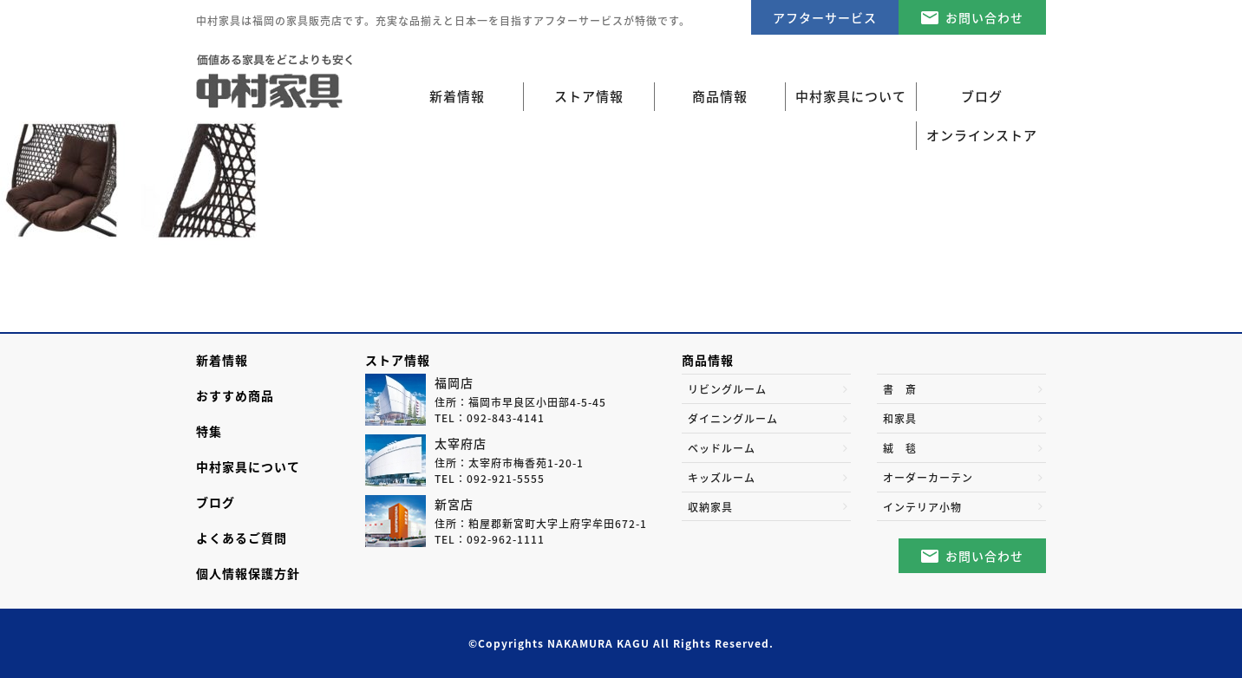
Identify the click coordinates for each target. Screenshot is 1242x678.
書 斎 (900, 389)
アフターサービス (825, 17)
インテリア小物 (922, 507)
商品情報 (708, 359)
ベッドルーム (721, 448)
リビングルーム (727, 389)
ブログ (215, 502)
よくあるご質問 (241, 537)
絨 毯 (900, 448)
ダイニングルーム (733, 419)
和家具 (900, 419)
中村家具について (248, 466)
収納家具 (710, 507)
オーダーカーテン (928, 478)
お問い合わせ (984, 17)
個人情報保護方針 (248, 573)
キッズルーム (721, 478)
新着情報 (457, 96)
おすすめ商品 (235, 395)
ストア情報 (397, 359)
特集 (209, 431)
